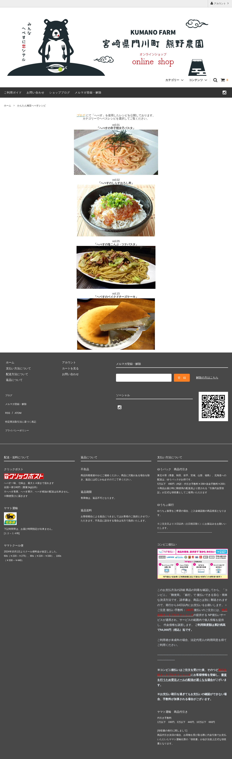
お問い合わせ (35, 92)
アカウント (220, 3)
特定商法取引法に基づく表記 (22, 411)
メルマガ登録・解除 (88, 92)
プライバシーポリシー (18, 417)
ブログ (8, 393)
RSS (7, 405)
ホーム (7, 105)
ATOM (16, 405)
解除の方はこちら (207, 377)
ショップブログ (59, 92)
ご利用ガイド (13, 92)
